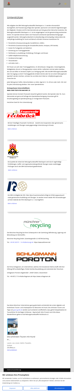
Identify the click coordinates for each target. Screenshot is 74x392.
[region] (37, 382)
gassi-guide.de (17, 310)
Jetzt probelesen (12, 350)
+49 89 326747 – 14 (16, 242)
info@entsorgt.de (27, 242)
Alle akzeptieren (60, 388)
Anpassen (12, 388)
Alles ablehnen (35, 388)
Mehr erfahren (12, 129)
